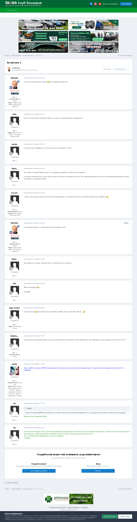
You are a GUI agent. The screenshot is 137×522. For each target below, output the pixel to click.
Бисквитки (84, 507)
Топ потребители (12, 10)
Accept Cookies (110, 516)
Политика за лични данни (57, 507)
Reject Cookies (125, 516)
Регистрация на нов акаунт (38, 471)
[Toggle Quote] (26, 408)
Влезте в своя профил (110, 4)
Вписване (98, 471)
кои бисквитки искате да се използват (82, 517)
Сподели (107, 69)
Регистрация (126, 4)
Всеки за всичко (32, 70)
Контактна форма (73, 507)
